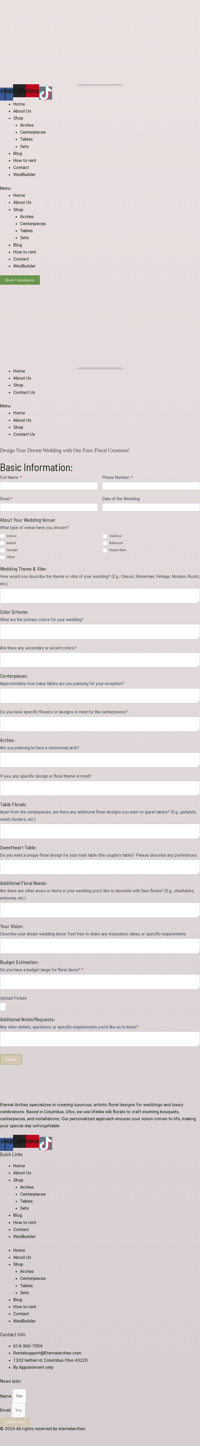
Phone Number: (117, 477)
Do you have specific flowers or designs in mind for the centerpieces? (64, 711)
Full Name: (11, 477)
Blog (17, 153)
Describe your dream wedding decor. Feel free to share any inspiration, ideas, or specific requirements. (93, 934)
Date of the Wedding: (121, 498)
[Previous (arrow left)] (5, 1443)
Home (19, 104)
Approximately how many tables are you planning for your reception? (62, 683)
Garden (9, 550)
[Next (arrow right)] (16, 1443)
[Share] (16, 1435)
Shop (18, 118)
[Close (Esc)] (5, 1435)
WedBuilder (24, 174)
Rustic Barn (114, 550)
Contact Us (24, 392)
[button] (100, 188)
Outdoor (112, 536)
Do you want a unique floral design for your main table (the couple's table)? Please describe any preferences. (99, 855)
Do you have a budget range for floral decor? (41, 969)
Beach (8, 543)
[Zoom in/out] (39, 1435)
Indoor (8, 536)
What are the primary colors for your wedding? (42, 619)
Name (6, 1395)
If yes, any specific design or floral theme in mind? (45, 776)
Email (6, 498)
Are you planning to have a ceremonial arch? (39, 747)
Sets (24, 146)
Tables (26, 139)
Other (7, 557)
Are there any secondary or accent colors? (38, 648)
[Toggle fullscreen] (28, 1435)
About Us (22, 111)
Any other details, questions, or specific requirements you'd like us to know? (69, 1027)
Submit (11, 1059)
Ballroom (113, 543)
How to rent (24, 160)
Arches (27, 125)
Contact (21, 167)
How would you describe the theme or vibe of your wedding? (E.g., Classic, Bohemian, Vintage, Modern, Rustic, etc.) (100, 580)
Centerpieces (33, 132)
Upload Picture (13, 998)
